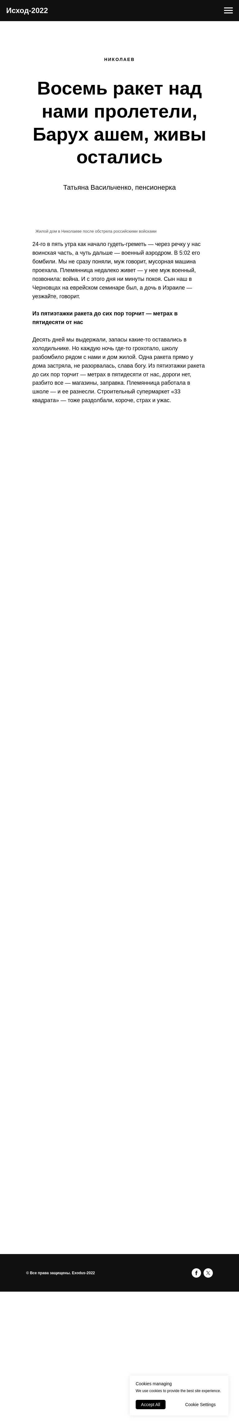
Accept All (150, 1404)
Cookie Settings (200, 1404)
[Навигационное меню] (228, 10)
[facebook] (196, 1273)
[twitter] (208, 1273)
